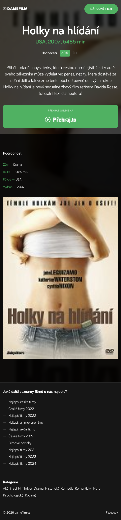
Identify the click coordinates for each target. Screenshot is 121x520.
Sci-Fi (17, 488)
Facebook (112, 512)
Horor (98, 488)
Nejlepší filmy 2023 (19, 457)
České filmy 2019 (18, 436)
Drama (39, 488)
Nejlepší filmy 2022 (19, 416)
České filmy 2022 (18, 409)
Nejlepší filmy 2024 (19, 463)
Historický (53, 488)
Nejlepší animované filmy (23, 422)
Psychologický (14, 495)
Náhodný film (101, 8)
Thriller (28, 488)
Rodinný (31, 495)
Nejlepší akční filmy (19, 429)
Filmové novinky (17, 443)
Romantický (84, 488)
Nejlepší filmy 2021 (19, 450)
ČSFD (76, 53)
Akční (7, 488)
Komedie (68, 488)
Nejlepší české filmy (19, 402)
